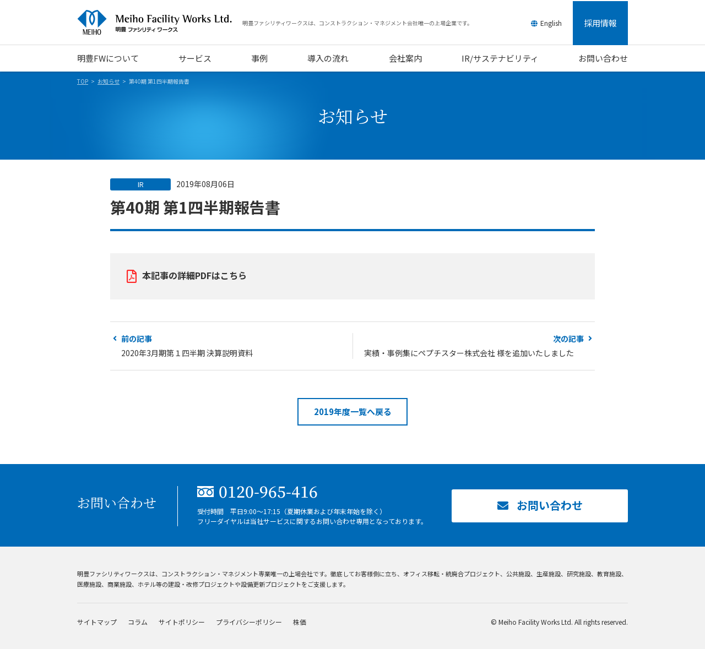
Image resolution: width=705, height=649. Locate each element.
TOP (82, 81)
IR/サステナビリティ (500, 58)
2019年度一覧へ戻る (353, 411)
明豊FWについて (108, 58)
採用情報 (600, 23)
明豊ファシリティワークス (159, 22)
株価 (299, 621)
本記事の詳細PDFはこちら (194, 275)
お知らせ (108, 81)
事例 (259, 58)
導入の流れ (328, 58)
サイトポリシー (182, 621)
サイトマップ (97, 621)
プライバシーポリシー (249, 621)
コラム (138, 621)
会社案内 (405, 58)
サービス (195, 58)
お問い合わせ (603, 58)
